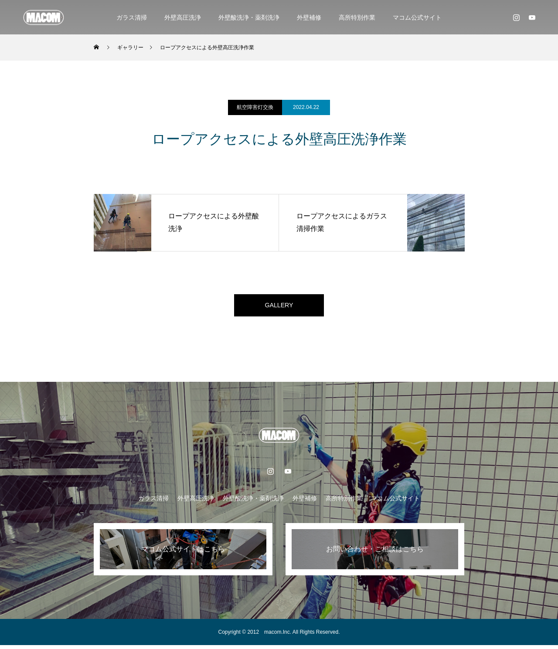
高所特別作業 (357, 17)
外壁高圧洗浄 (182, 17)
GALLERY (279, 307)
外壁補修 (309, 17)
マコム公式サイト (417, 17)
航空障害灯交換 (255, 107)
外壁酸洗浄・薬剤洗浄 (248, 17)
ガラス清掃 (131, 17)
